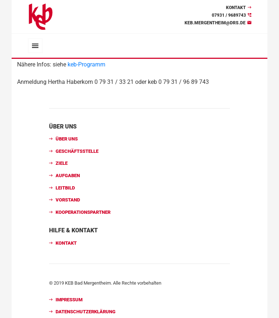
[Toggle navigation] (35, 46)
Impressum (69, 299)
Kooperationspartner (83, 212)
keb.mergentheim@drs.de (215, 22)
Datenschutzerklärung (86, 311)
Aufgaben (68, 175)
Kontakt (236, 7)
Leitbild (65, 188)
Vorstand (68, 200)
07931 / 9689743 (229, 15)
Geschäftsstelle (77, 151)
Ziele (62, 163)
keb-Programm (86, 64)
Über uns (67, 139)
